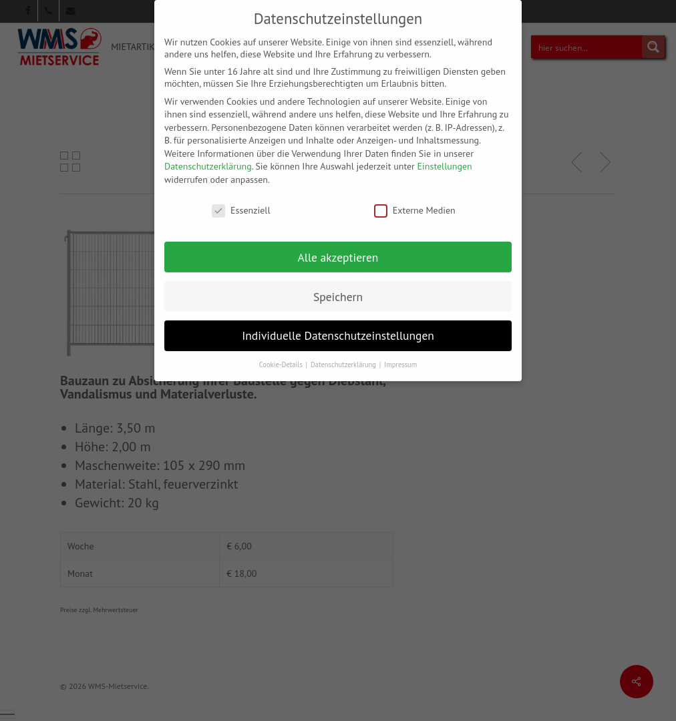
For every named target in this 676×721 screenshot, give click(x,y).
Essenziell (241, 201)
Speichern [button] (338, 287)
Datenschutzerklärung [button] (344, 355)
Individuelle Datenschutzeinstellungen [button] (338, 326)
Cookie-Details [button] (282, 355)
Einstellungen (444, 158)
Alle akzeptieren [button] (338, 248)
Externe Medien (415, 201)
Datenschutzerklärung (208, 158)
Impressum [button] (400, 355)
